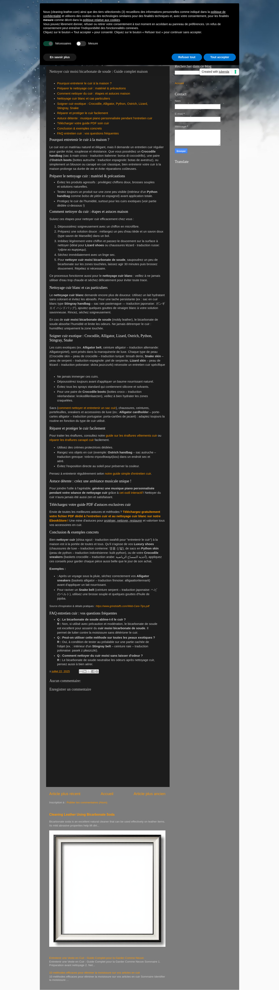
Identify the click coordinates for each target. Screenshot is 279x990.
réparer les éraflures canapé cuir (71, 440)
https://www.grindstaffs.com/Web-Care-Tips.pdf (122, 606)
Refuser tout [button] (186, 57)
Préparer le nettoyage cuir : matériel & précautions (91, 88)
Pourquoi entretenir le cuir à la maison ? (84, 83)
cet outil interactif (130, 492)
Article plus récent (64, 794)
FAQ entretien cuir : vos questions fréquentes (88, 133)
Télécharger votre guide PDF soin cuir (83, 123)
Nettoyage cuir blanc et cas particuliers (83, 98)
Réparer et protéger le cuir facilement (82, 113)
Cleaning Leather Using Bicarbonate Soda (82, 814)
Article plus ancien (149, 794)
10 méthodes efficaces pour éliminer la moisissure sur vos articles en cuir (94, 972)
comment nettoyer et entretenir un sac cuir (87, 408)
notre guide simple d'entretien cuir (128, 473)
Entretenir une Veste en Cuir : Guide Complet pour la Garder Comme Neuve (96, 957)
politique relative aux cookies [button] (101, 20)
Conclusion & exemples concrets (79, 128)
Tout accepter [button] (219, 57)
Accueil (107, 794)
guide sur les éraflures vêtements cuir (131, 435)
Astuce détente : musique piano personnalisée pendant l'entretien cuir (104, 118)
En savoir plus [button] (60, 57)
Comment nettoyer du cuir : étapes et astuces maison (93, 93)
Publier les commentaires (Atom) (87, 802)
